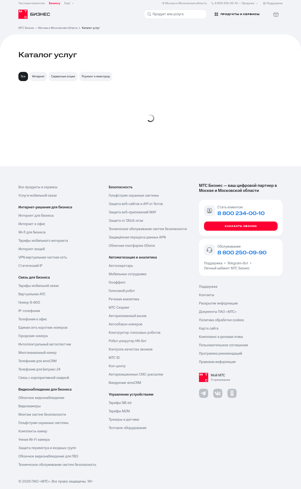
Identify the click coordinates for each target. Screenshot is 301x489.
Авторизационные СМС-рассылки (136, 374)
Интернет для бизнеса (36, 215)
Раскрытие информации (218, 303)
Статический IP (30, 265)
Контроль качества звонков (131, 349)
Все (23, 76)
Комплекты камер (32, 431)
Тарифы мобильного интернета (43, 240)
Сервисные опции (63, 76)
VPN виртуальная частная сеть (42, 257)
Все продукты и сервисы (37, 187)
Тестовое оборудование (128, 427)
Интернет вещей (31, 249)
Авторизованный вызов (128, 315)
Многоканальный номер (37, 352)
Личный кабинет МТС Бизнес (227, 268)
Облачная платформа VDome (132, 245)
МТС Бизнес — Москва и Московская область (48, 28)
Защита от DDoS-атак (126, 220)
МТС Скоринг (119, 307)
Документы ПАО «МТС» (218, 311)
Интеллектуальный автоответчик (44, 344)
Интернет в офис (31, 224)
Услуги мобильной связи (37, 195)
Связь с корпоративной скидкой (43, 377)
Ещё (69, 3)
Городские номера (33, 336)
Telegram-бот (237, 263)
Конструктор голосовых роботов (135, 332)
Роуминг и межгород (96, 76)
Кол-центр (117, 366)
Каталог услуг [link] (91, 28)
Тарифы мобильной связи (38, 285)
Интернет (38, 76)
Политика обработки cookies (221, 320)
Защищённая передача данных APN (137, 237)
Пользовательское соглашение (223, 345)
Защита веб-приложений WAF (132, 212)
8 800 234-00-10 (235, 3)
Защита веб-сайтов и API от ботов (136, 203)
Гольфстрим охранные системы (43, 422)
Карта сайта (208, 328)
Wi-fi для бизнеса (32, 232)
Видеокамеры (29, 406)
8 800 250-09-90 (242, 253)
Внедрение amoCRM (125, 382)
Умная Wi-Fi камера (34, 439)
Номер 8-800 (29, 302)
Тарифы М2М (119, 411)
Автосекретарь (121, 265)
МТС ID (114, 357)
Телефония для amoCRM (37, 361)
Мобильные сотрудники (127, 274)
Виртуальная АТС (32, 294)
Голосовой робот (122, 290)
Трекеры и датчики (124, 419)
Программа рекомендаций (220, 353)
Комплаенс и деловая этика (221, 336)
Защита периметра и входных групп (47, 448)
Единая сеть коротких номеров (43, 327)
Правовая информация (217, 361)
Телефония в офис (32, 319)
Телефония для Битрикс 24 (39, 369)
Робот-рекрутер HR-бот (128, 341)
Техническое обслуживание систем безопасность (57, 464)
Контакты (206, 295)
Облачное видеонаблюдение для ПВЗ (48, 456)
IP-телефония (29, 310)
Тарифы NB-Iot (120, 402)
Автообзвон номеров (125, 324)
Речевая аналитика (124, 299)
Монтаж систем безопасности (42, 414)
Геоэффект (117, 282)
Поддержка (214, 263)
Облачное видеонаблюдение (41, 397)
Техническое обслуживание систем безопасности (148, 229)
